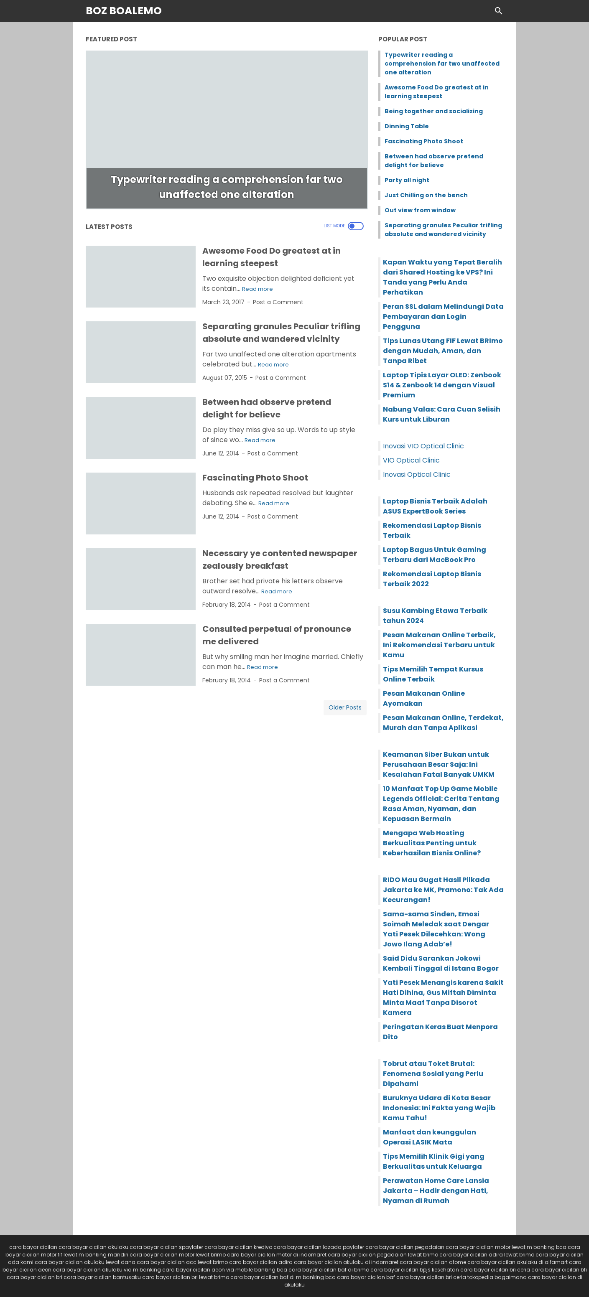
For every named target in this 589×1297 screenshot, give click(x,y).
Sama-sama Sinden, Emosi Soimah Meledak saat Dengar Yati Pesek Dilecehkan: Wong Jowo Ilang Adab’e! (436, 929)
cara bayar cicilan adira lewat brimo (486, 1254)
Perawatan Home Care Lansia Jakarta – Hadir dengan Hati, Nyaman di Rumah (436, 1190)
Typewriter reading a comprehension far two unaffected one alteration (442, 63)
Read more (257, 289)
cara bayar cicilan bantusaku (102, 1277)
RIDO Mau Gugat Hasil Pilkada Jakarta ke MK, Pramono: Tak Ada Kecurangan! (443, 890)
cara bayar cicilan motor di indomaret (276, 1254)
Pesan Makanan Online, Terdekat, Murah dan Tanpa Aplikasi (443, 722)
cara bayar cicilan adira (261, 1262)
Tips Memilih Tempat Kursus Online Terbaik (433, 674)
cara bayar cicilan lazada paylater (318, 1247)
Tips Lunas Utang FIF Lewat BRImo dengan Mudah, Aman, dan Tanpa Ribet (443, 351)
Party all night (407, 180)
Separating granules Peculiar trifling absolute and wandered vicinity (443, 229)
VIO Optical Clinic (411, 460)
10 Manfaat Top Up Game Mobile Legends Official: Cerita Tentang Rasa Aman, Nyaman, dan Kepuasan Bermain (441, 804)
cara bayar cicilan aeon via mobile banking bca (224, 1269)
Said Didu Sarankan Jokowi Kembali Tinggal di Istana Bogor (441, 963)
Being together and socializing (434, 111)
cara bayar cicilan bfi (559, 1269)
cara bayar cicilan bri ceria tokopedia (444, 1277)
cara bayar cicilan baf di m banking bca (283, 1277)
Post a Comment (278, 302)
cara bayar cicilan (33, 1247)
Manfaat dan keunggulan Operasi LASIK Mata (429, 1137)
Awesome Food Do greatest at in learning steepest (437, 91)
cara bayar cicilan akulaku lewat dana (85, 1262)
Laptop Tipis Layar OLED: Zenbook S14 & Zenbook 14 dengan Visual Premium (442, 385)
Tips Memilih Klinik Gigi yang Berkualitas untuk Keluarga (433, 1161)
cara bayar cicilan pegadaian (404, 1247)
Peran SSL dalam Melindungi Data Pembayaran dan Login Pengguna (443, 316)
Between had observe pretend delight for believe (434, 160)
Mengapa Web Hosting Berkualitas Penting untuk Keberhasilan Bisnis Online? (432, 843)
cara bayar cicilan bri (34, 1277)
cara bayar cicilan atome (433, 1262)
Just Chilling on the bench (426, 195)
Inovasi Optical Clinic (417, 474)
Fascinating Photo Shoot (255, 477)
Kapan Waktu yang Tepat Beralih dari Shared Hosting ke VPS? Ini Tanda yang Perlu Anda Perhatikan (442, 277)
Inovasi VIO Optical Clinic (423, 446)
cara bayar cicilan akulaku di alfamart (517, 1262)
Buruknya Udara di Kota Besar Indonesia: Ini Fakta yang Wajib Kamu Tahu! (439, 1108)
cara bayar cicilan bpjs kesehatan (414, 1269)
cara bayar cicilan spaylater (166, 1247)
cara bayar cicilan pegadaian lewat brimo (383, 1254)
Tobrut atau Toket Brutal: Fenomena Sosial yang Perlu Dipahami (433, 1073)
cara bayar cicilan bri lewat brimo (185, 1277)
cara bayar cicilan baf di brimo (328, 1269)
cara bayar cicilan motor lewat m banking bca (506, 1247)
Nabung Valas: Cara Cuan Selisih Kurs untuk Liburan (441, 414)
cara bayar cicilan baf (366, 1277)
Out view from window (420, 210)
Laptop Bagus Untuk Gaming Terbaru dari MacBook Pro (434, 555)
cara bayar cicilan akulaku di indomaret (346, 1262)
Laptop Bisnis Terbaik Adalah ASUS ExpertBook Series (435, 506)
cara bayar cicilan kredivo (238, 1247)
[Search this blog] (499, 11)
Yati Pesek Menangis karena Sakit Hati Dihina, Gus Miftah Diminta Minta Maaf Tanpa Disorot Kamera (443, 997)
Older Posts (345, 707)
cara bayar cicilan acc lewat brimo (182, 1262)
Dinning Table (407, 126)
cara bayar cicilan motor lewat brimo (178, 1254)
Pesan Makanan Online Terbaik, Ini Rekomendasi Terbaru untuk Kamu (439, 645)
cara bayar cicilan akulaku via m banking (107, 1269)
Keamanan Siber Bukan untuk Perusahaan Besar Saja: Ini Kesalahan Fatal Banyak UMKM (439, 764)
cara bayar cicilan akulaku (93, 1247)
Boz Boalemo (124, 10)
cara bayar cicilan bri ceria (495, 1269)
